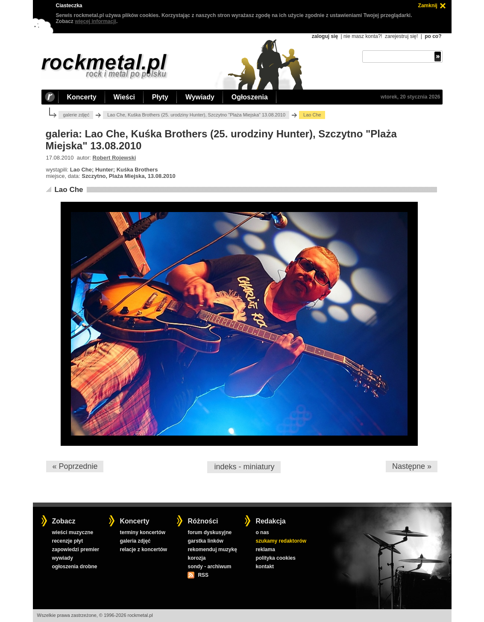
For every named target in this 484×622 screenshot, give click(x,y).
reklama (265, 549)
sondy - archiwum (209, 567)
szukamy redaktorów (280, 541)
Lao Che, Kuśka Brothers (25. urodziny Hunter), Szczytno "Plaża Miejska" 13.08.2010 (196, 114)
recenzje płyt (67, 541)
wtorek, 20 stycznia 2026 (410, 97)
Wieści (124, 97)
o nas (262, 532)
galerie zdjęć (76, 114)
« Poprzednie (74, 466)
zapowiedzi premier (75, 549)
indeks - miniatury (244, 466)
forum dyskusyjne (210, 532)
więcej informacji (95, 21)
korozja (196, 558)
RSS (203, 575)
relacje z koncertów (143, 549)
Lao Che (68, 190)
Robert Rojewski (114, 157)
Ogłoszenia (250, 97)
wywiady (62, 558)
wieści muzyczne (72, 532)
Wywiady (199, 97)
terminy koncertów (142, 532)
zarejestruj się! (401, 36)
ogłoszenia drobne (74, 567)
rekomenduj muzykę (212, 549)
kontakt (264, 567)
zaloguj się (325, 36)
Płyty (160, 97)
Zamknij (427, 6)
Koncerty (82, 97)
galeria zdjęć (135, 541)
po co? (433, 36)
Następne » (411, 466)
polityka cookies (275, 558)
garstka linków (205, 541)
